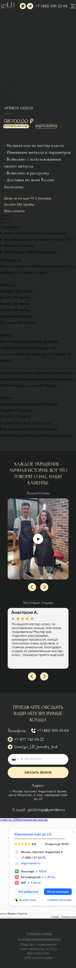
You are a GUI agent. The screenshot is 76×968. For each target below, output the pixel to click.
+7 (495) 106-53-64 (53, 730)
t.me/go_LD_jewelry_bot (35, 746)
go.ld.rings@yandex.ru (46, 810)
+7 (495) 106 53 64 (51, 6)
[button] (16, 126)
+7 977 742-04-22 (29, 739)
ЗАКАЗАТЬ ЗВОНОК (38, 772)
